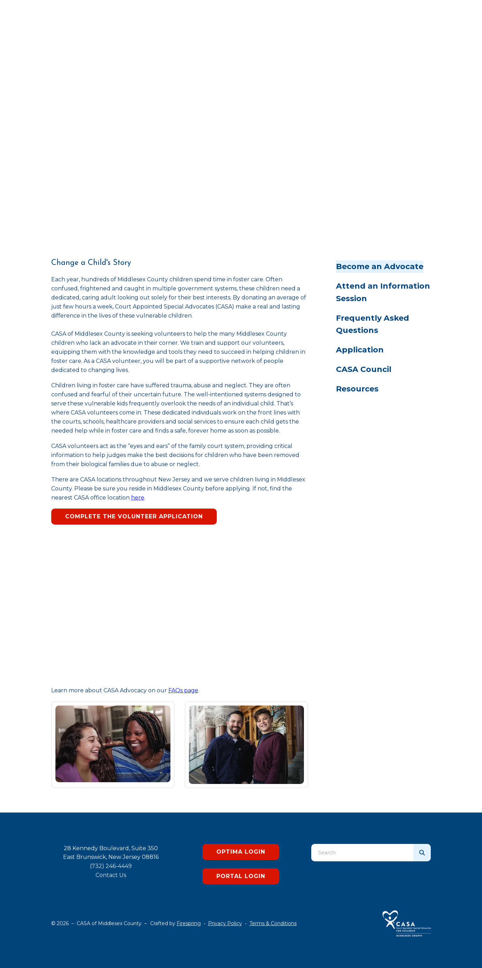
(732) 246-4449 (111, 866)
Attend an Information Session (383, 292)
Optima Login (240, 851)
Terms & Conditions (273, 923)
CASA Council (363, 369)
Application (360, 350)
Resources (357, 389)
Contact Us (110, 875)
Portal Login (240, 876)
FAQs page (183, 690)
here (137, 497)
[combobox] (362, 852)
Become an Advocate (379, 266)
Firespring (189, 923)
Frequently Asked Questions (372, 324)
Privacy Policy (225, 923)
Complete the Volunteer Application (134, 516)
